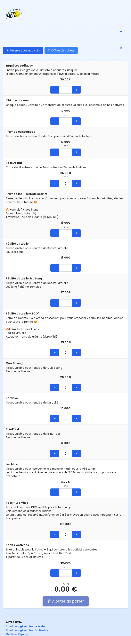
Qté (66, 83)
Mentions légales (17, 634)
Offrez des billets (61, 50)
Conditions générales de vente (25, 626)
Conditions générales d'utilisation (27, 630)
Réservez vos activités (23, 50)
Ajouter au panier (65, 601)
